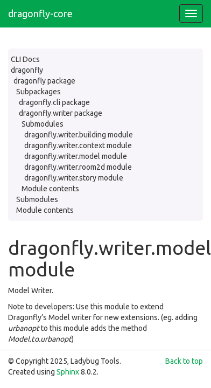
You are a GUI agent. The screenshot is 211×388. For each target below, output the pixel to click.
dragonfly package (44, 81)
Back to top (184, 361)
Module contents (50, 188)
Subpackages (38, 91)
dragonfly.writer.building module (78, 134)
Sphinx (68, 372)
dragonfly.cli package (54, 102)
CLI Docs (25, 59)
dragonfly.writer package (60, 113)
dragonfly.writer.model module (75, 156)
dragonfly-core (40, 13)
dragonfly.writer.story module (73, 178)
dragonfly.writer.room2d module (78, 167)
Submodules (43, 124)
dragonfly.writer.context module (78, 145)
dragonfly (27, 70)
